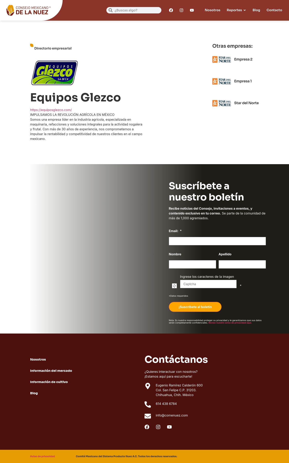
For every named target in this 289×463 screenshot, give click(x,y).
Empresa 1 (243, 81)
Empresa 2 (243, 59)
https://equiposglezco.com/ (51, 110)
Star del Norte (246, 103)
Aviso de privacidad (42, 456)
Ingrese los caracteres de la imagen (208, 281)
